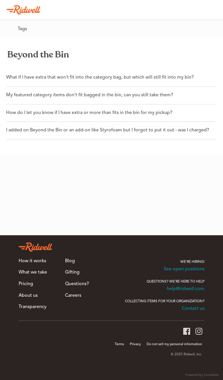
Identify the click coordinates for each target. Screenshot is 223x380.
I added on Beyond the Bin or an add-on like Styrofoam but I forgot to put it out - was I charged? (107, 130)
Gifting (72, 272)
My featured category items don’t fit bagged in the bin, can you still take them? (89, 95)
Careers (73, 295)
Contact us (193, 308)
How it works (32, 261)
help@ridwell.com (185, 289)
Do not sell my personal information (174, 344)
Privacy (135, 344)
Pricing (26, 284)
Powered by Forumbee (202, 375)
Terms (119, 344)
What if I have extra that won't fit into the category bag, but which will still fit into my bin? (100, 77)
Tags (22, 29)
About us (28, 295)
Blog (70, 261)
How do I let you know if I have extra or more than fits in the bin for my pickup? (89, 113)
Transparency (32, 307)
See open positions (184, 269)
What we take (33, 272)
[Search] (211, 10)
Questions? (77, 284)
